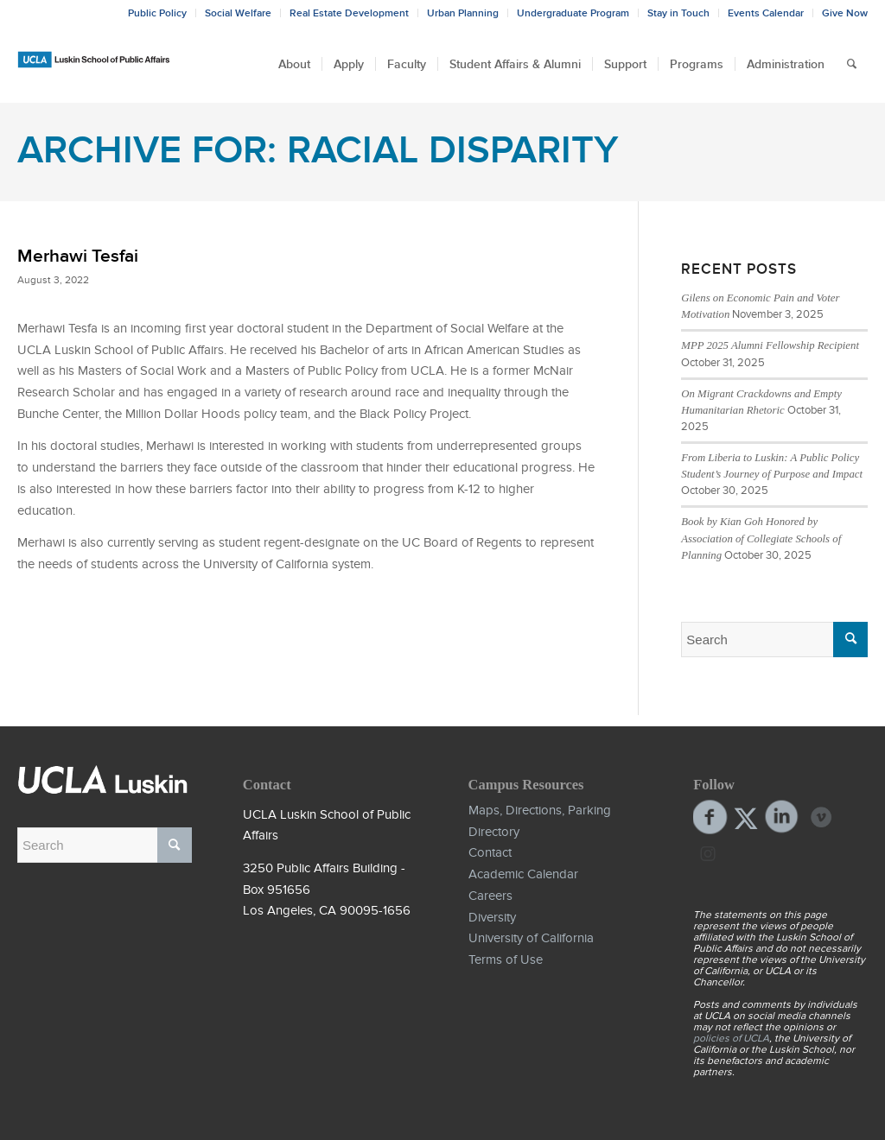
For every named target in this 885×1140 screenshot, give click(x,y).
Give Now (845, 13)
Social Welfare (238, 13)
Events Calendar (766, 13)
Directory (493, 832)
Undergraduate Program (573, 13)
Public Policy (157, 13)
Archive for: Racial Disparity (318, 149)
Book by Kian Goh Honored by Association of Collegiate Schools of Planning (761, 538)
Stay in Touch (678, 13)
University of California (531, 938)
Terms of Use (505, 959)
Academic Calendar (523, 874)
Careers (490, 895)
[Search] (852, 64)
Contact (490, 852)
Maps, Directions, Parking (539, 810)
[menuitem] (294, 64)
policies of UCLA (731, 1038)
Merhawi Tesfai (77, 255)
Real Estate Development (349, 13)
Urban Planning (463, 13)
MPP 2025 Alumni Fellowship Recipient (770, 345)
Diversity (492, 917)
